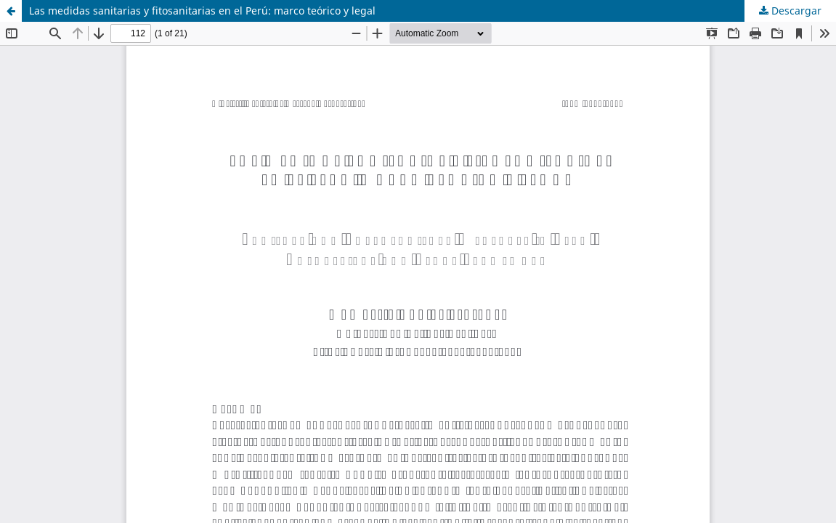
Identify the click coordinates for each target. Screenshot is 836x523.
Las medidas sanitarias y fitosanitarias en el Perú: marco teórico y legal (202, 10)
